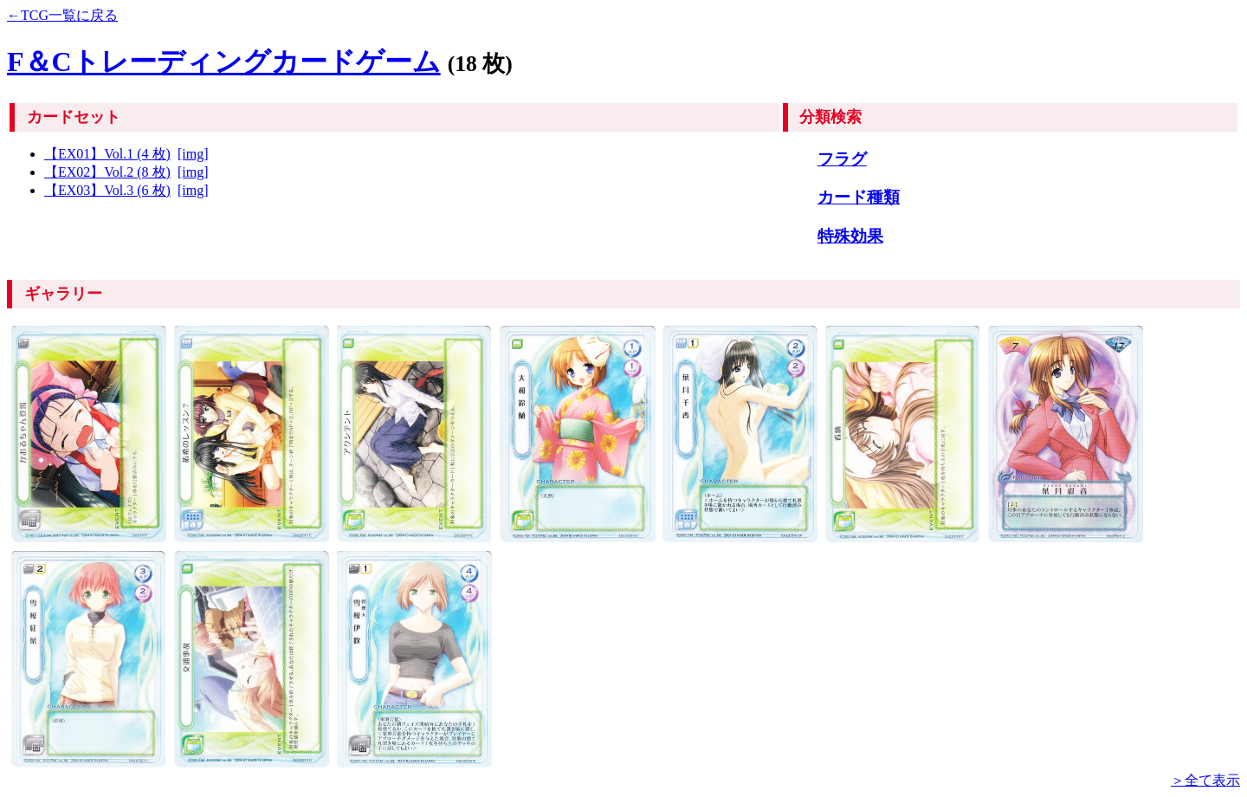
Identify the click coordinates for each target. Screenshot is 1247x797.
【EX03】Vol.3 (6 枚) (107, 190)
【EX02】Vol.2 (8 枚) (107, 172)
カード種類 (858, 197)
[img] (193, 153)
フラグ (842, 159)
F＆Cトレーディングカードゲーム (224, 61)
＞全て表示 (1205, 780)
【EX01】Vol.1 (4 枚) (107, 153)
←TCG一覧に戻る (62, 15)
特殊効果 (850, 236)
